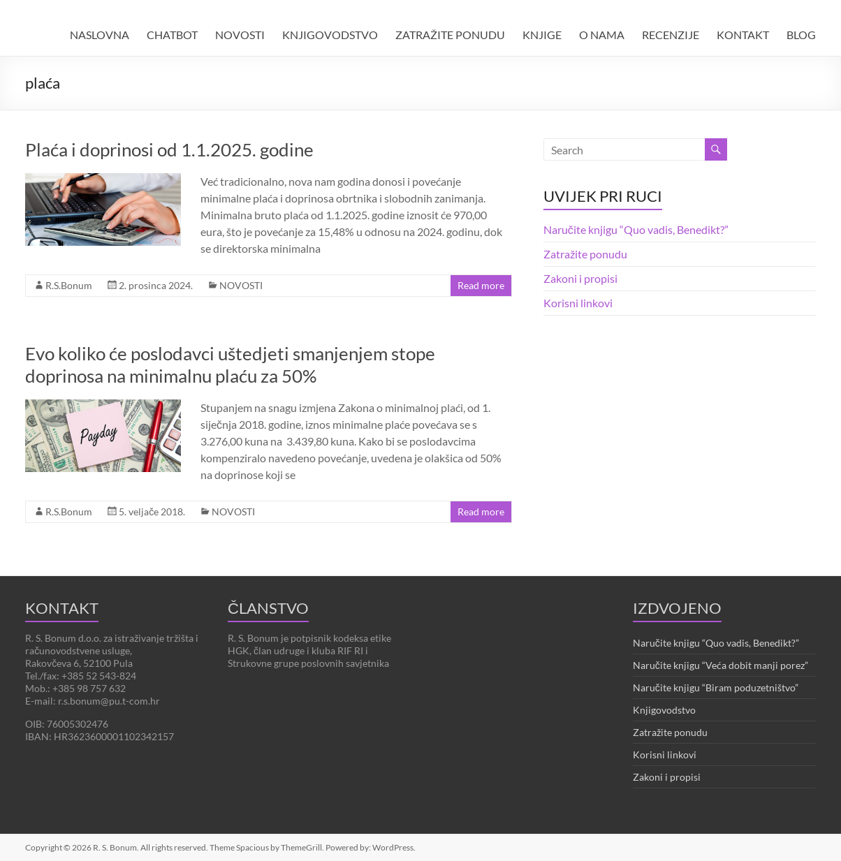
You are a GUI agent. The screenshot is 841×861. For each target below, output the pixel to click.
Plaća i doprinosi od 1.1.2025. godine (169, 149)
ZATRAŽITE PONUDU (450, 34)
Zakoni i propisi (580, 278)
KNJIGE (542, 34)
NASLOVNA (99, 34)
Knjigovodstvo (664, 710)
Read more (481, 285)
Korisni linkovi (578, 302)
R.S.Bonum (68, 285)
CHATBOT (172, 34)
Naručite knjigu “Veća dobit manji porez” (720, 665)
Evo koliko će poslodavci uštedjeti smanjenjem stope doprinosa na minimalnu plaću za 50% (230, 364)
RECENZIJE (670, 34)
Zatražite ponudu (585, 253)
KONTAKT (743, 34)
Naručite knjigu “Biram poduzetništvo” (715, 687)
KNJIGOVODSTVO (330, 34)
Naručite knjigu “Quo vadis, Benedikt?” (636, 229)
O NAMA (601, 34)
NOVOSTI (240, 34)
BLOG (801, 34)
